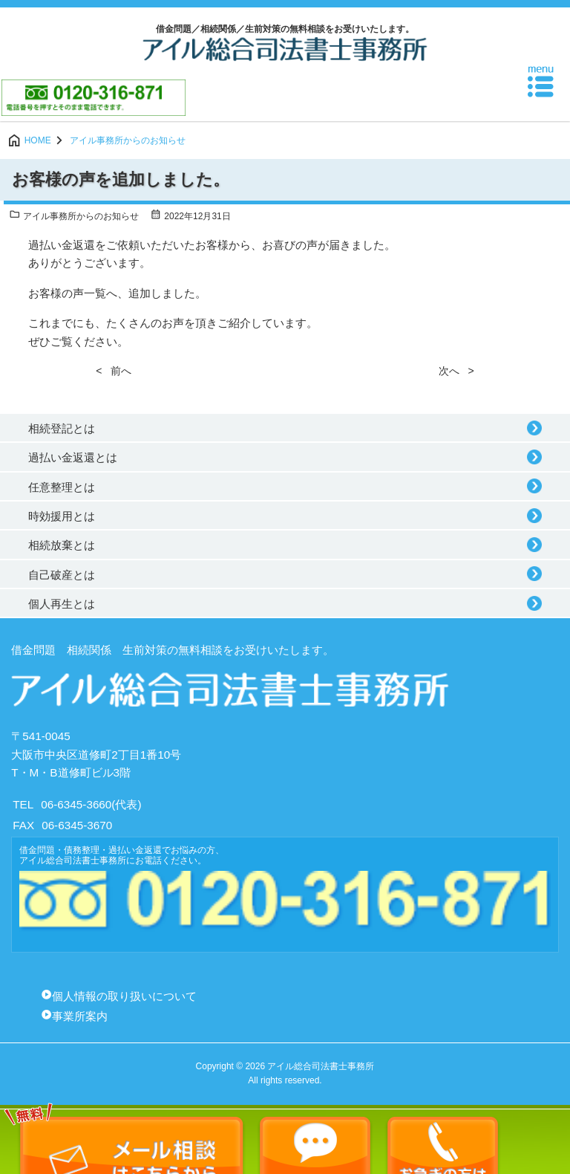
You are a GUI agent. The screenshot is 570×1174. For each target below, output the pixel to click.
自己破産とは (61, 574)
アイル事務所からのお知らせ (74, 217)
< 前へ (113, 371)
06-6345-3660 (76, 804)
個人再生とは (61, 603)
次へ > (456, 371)
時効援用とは (61, 516)
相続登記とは (61, 428)
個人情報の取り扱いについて (124, 996)
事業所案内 (80, 1016)
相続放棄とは (61, 545)
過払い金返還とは (72, 457)
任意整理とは (61, 487)
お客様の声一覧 (67, 293)
